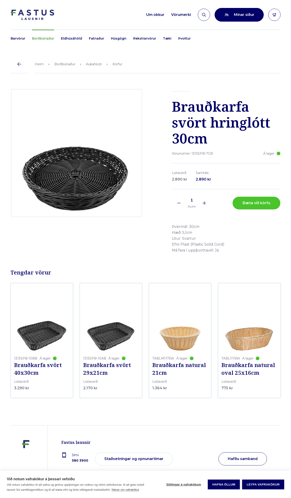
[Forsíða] (32, 15)
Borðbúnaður (43, 38)
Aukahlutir (94, 64)
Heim (39, 64)
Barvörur (18, 38)
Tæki (167, 38)
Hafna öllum (223, 484)
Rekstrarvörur (144, 38)
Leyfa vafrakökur (263, 484)
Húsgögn (118, 38)
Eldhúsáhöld (71, 38)
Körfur (117, 64)
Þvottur (184, 38)
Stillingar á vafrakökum (183, 484)
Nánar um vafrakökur (125, 489)
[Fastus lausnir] (26, 458)
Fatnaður (96, 38)
